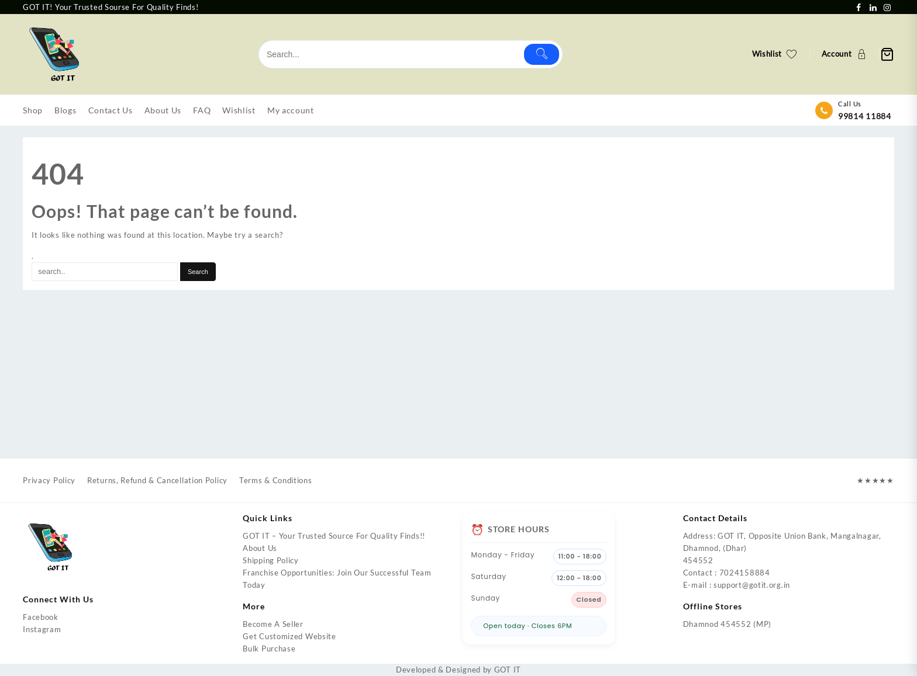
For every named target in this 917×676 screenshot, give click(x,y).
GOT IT (507, 669)
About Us (260, 548)
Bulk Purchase (269, 648)
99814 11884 (864, 116)
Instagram (42, 629)
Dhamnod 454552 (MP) (727, 624)
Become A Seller (273, 624)
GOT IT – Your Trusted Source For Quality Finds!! (334, 535)
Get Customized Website (289, 636)
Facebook (40, 617)
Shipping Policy (271, 560)
